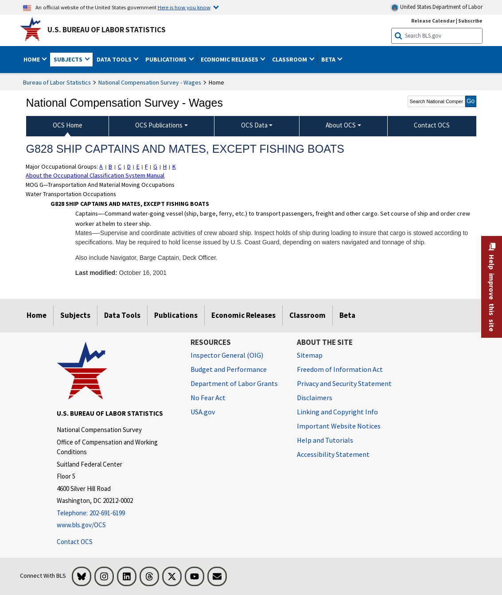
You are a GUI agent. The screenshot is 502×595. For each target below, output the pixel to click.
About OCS (341, 125)
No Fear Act (208, 397)
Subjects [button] (69, 59)
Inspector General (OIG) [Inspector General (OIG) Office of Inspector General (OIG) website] (227, 355)
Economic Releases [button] (230, 59)
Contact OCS (75, 541)
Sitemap (310, 355)
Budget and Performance (229, 369)
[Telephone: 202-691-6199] (117, 513)
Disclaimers (314, 397)
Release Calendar (433, 20)
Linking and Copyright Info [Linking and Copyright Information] (337, 411)
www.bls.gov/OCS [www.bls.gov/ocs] (81, 525)
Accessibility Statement (333, 454)
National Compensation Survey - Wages (149, 82)
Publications (176, 315)
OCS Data (254, 125)
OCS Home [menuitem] (67, 125)
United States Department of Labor (437, 7)
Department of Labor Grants (234, 383)
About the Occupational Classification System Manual (95, 175)
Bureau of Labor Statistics (57, 82)
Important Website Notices (339, 425)
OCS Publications (159, 125)
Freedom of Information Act (340, 369)
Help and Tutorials (325, 440)
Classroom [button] (290, 59)
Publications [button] (166, 59)
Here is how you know (184, 7)
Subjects (75, 315)
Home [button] (32, 59)
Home (37, 315)
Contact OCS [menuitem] (432, 125)
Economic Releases (243, 315)
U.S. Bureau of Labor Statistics (106, 30)
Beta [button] (329, 59)
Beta (347, 315)
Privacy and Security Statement (344, 383)
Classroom (307, 315)
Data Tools (122, 315)
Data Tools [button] (115, 59)
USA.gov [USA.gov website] (203, 411)
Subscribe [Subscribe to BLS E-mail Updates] (470, 20)
